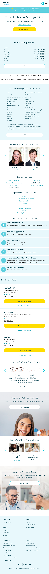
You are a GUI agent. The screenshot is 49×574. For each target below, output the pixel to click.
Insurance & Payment (24, 135)
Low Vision (13, 185)
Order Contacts (24, 407)
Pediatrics (25, 210)
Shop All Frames (24, 386)
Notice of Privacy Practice (33, 548)
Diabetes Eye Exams (25, 201)
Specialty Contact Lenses (25, 213)
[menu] (46, 3)
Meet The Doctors (24, 483)
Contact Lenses (30, 524)
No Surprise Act (30, 545)
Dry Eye (25, 203)
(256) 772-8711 (8, 345)
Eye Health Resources (9, 545)
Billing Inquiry (7, 555)
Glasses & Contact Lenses (14, 183)
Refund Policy (7, 560)
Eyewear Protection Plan (10, 558)
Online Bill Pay (7, 550)
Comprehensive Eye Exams (25, 198)
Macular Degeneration (25, 208)
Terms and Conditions (32, 550)
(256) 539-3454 (8, 296)
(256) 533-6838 (24, 25)
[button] (24, 280)
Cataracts (25, 196)
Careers (5, 535)
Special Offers (30, 527)
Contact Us (6, 532)
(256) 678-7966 (8, 321)
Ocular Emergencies (36, 185)
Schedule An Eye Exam (24, 29)
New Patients (6, 553)
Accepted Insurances (24, 66)
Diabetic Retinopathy (13, 180)
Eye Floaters (36, 180)
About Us (5, 530)
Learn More (17, 170)
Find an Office (7, 522)
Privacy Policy (30, 543)
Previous (5, 156)
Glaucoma (25, 206)
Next (44, 156)
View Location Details (24, 306)
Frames (28, 522)
